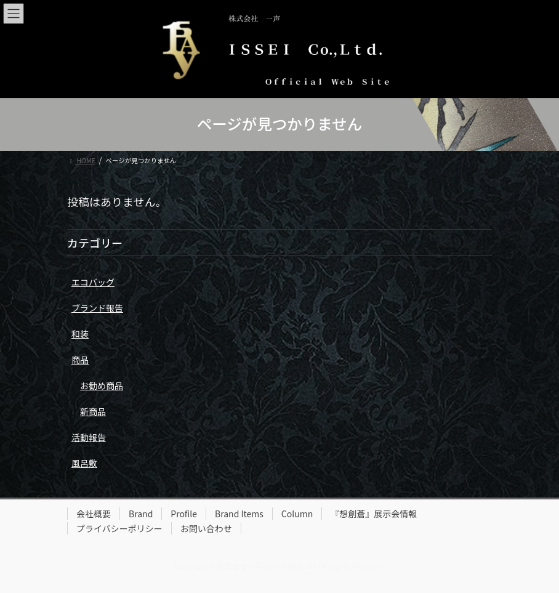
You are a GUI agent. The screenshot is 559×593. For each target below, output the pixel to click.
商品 (80, 359)
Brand (141, 513)
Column (297, 513)
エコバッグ (93, 282)
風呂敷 (84, 463)
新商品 (93, 411)
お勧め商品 (101, 385)
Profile (184, 513)
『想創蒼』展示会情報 (374, 513)
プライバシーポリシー (119, 528)
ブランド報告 (97, 308)
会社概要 (93, 513)
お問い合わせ (206, 528)
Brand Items (239, 513)
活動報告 (88, 437)
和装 (80, 334)
